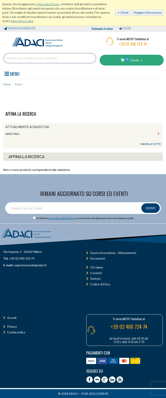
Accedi (127, 28)
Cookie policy (16, 332)
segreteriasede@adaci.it (30, 265)
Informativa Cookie (22, 21)
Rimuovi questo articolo (158, 133)
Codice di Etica (100, 284)
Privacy (12, 326)
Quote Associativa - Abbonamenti (113, 253)
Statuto (95, 278)
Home (6, 84)
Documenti (97, 258)
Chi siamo (96, 267)
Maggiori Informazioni (147, 12)
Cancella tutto (150, 144)
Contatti (96, 273)
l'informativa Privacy (48, 4)
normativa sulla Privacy (61, 218)
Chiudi (124, 12)
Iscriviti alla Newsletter (21, 28)
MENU (12, 73)
